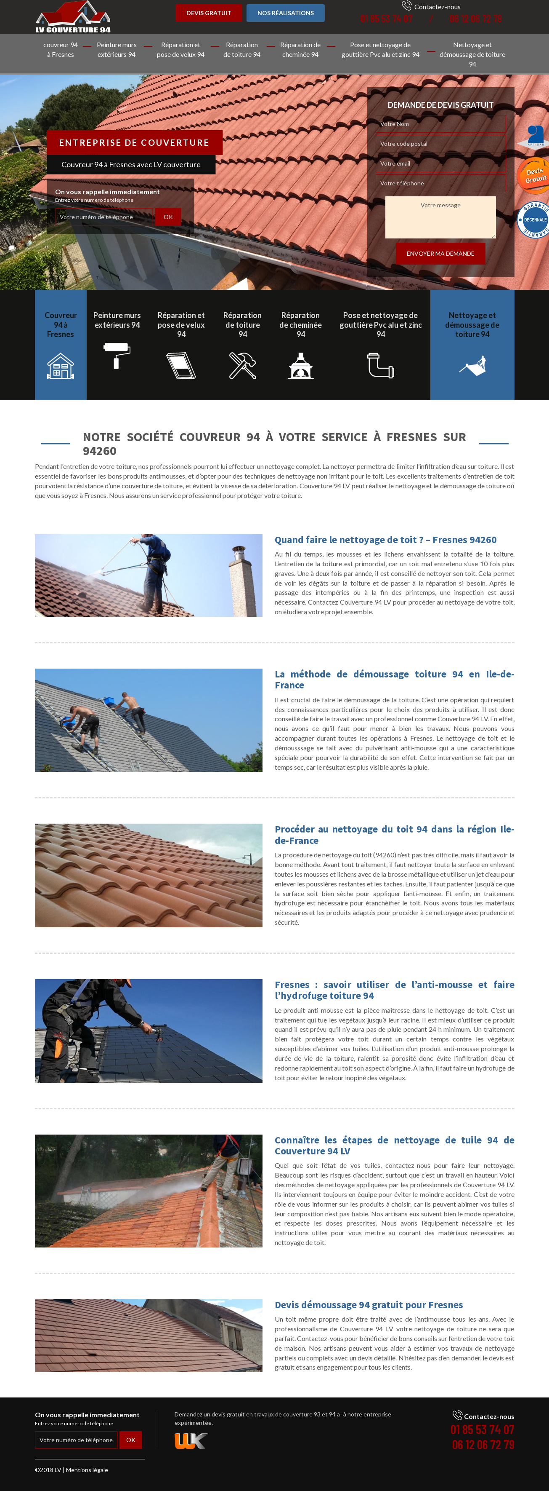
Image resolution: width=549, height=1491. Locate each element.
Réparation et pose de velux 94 (180, 49)
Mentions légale (87, 1469)
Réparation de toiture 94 (241, 49)
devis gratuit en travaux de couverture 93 (266, 1414)
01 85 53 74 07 (386, 18)
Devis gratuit (208, 12)
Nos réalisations (285, 12)
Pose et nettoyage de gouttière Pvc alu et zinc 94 (380, 49)
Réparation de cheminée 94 (300, 49)
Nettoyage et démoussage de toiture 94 (472, 54)
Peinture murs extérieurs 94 (117, 49)
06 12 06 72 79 (476, 18)
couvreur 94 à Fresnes (60, 49)
